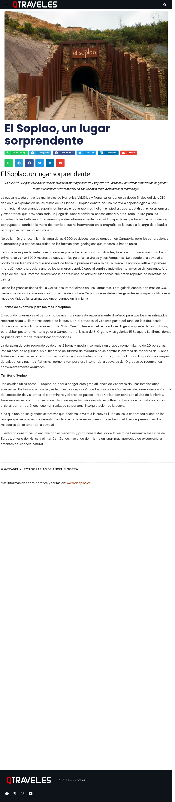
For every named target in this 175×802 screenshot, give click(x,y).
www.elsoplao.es (79, 483)
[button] (7, 4)
